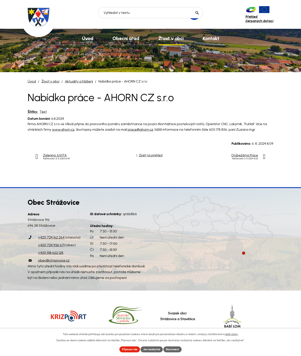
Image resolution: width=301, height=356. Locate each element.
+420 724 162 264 (51, 237)
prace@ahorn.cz (140, 129)
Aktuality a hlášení (79, 81)
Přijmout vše (129, 349)
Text (43, 112)
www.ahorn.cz (63, 129)
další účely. (231, 334)
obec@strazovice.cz (53, 260)
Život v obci (50, 81)
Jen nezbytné (152, 349)
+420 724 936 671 (51, 245)
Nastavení (173, 349)
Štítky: (33, 112)
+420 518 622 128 (50, 253)
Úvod (32, 81)
